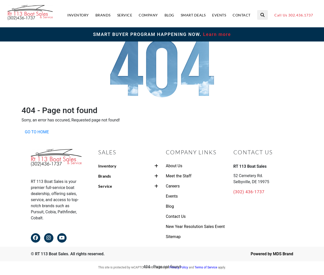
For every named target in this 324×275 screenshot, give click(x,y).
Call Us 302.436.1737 (293, 15)
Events (172, 196)
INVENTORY (78, 15)
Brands (128, 176)
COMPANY (148, 15)
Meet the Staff (178, 176)
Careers (173, 186)
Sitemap (173, 236)
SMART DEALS (193, 15)
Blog (170, 206)
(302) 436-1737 (249, 191)
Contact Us (176, 216)
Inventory (128, 165)
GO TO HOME (37, 132)
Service (128, 186)
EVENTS (219, 15)
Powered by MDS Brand (272, 253)
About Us (174, 165)
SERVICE (124, 15)
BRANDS (103, 15)
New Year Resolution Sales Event (195, 226)
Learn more (216, 34)
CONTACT (242, 15)
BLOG (169, 15)
